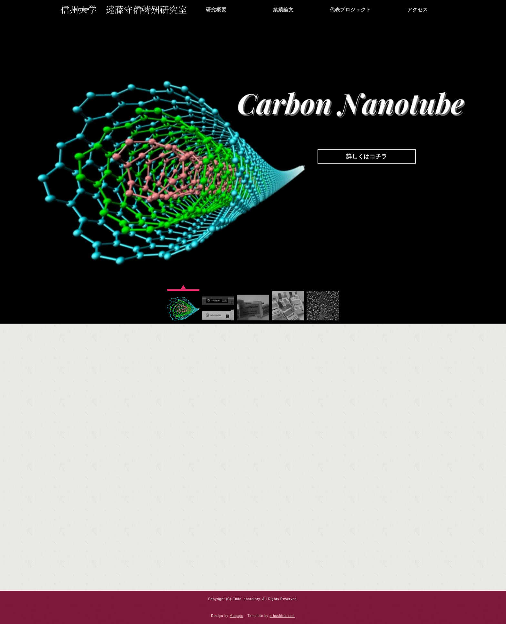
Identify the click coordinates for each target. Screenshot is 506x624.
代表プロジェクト (350, 30)
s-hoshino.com (282, 616)
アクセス (417, 30)
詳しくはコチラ (366, 156)
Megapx (236, 616)
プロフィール (149, 30)
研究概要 (216, 30)
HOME (82, 30)
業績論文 (283, 30)
